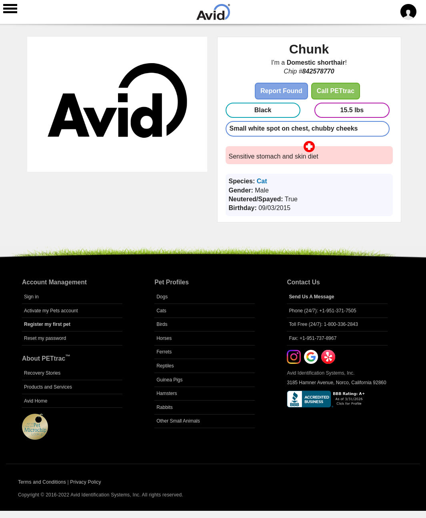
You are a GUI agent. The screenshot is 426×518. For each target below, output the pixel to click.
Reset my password (45, 338)
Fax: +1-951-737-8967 (312, 338)
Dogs (162, 297)
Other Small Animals (178, 421)
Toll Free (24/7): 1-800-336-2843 (323, 324)
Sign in (31, 297)
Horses (164, 338)
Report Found (281, 90)
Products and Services (48, 387)
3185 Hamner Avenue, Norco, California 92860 (336, 382)
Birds (161, 324)
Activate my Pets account (51, 311)
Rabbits (164, 407)
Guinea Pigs (169, 380)
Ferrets (164, 352)
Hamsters (166, 393)
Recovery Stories (42, 373)
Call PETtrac (335, 90)
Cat (262, 181)
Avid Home (35, 401)
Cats (161, 311)
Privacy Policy (85, 482)
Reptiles (165, 366)
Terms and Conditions (42, 482)
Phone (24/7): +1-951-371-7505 (322, 311)
